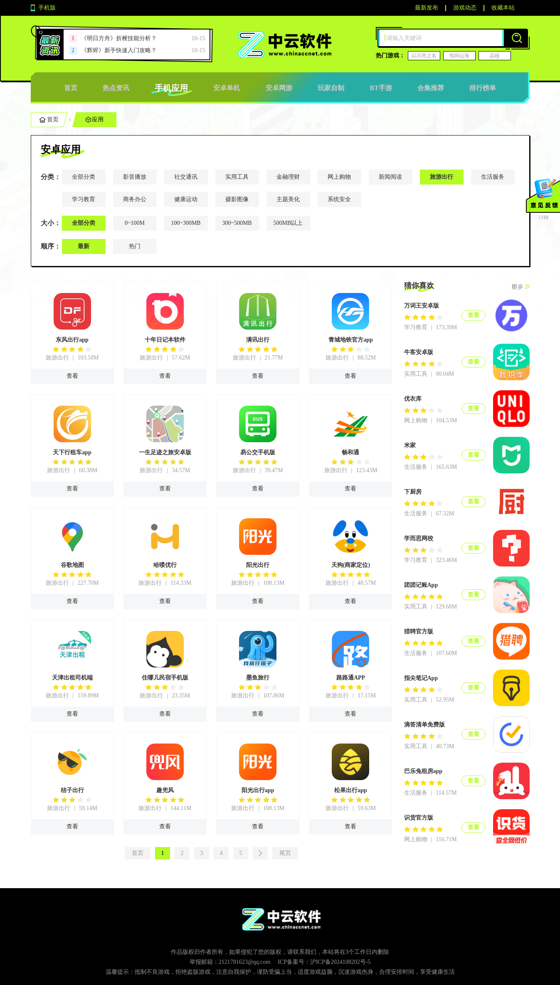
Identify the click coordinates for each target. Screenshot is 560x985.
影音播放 (134, 177)
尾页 (285, 853)
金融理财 (288, 177)
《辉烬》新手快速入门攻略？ (119, 51)
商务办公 (134, 199)
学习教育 (83, 199)
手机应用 (171, 88)
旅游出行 (441, 177)
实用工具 (237, 177)
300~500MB (237, 223)
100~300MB (185, 223)
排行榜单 (482, 88)
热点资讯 (116, 88)
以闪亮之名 (424, 56)
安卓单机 (226, 88)
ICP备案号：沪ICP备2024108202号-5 (324, 962)
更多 (521, 286)
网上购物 (339, 177)
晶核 (495, 56)
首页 (70, 88)
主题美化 (288, 199)
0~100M (135, 223)
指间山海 (459, 56)
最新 (83, 246)
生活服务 (492, 177)
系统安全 (339, 199)
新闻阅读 (390, 177)
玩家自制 (331, 88)
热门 (135, 246)
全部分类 (83, 177)
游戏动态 (464, 8)
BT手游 (381, 88)
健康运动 (185, 199)
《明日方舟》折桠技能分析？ (119, 39)
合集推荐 (430, 88)
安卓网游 (279, 88)
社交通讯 (185, 177)
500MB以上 (288, 223)
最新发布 (426, 8)
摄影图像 (237, 199)
